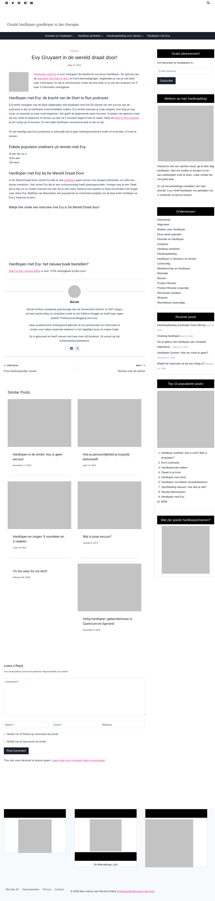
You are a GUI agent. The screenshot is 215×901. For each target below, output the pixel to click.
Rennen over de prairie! (111, 368)
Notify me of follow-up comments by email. (33, 734)
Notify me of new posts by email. (27, 741)
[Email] (31, 3)
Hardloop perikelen (168, 248)
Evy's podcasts (170, 462)
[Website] (123, 724)
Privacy (47, 889)
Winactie (162, 297)
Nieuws (74, 51)
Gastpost (162, 244)
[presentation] (39, 423)
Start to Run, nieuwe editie (24, 271)
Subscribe (166, 80)
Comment (12, 681)
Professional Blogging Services (135, 891)
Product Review (166, 283)
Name (9, 724)
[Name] (26, 724)
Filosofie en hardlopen (170, 239)
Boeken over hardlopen (171, 229)
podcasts (69, 180)
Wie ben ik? (12, 889)
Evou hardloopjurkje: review (38, 368)
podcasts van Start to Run (52, 78)
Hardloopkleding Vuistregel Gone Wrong (181, 325)
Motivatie (162, 273)
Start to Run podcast (126, 117)
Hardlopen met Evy (158, 35)
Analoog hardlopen (168, 335)
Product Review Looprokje (173, 287)
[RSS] (25, 3)
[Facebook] (6, 3)
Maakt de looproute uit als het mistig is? (181, 363)
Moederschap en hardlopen (173, 268)
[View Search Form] (208, 3)
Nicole (74, 302)
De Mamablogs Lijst (106, 864)
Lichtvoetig (163, 263)
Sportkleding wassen (173, 487)
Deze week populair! (169, 234)
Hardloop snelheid (172, 452)
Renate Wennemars (173, 491)
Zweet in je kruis (171, 472)
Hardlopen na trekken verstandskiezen (184, 482)
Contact (59, 889)
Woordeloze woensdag (171, 302)
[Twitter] (12, 3)
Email (58, 724)
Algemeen (163, 224)
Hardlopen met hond (173, 477)
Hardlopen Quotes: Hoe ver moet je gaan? (182, 352)
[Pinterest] (19, 3)
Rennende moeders (169, 292)
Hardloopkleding (167, 253)
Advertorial (163, 219)
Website (107, 724)
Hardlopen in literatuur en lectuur (177, 258)
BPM (164, 501)
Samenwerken (30, 889)
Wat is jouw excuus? (97, 536)
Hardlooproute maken (174, 467)
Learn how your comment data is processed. (78, 760)
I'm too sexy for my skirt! (30, 571)
